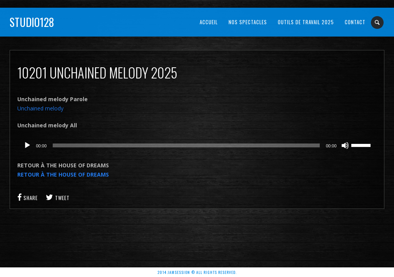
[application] (196, 145)
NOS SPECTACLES (248, 22)
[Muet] (345, 145)
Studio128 (32, 22)
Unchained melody (40, 108)
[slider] (186, 145)
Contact (355, 22)
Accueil (209, 22)
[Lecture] (27, 145)
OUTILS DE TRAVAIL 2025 (306, 22)
